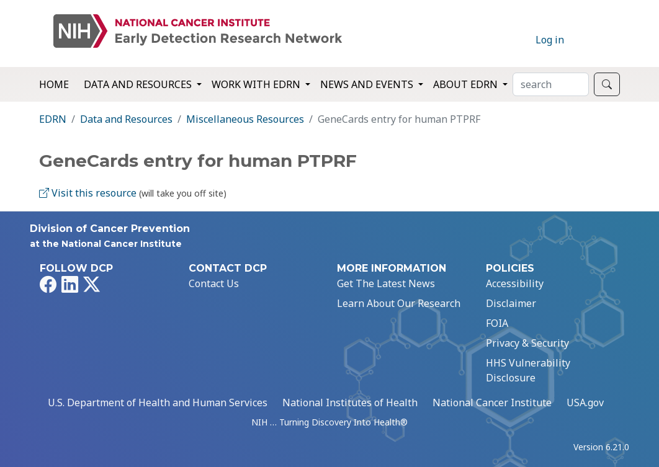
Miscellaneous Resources (245, 119)
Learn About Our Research (398, 303)
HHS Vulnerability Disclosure (528, 370)
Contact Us (214, 283)
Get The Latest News (386, 283)
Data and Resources (126, 119)
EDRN (52, 119)
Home (54, 84)
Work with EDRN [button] (257, 84)
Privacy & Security (527, 343)
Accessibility (515, 283)
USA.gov (585, 402)
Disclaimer (511, 303)
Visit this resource (88, 193)
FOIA (497, 323)
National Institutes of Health (350, 402)
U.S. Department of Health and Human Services (157, 402)
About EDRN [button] (466, 84)
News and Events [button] (368, 84)
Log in (550, 40)
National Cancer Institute (492, 402)
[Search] (551, 84)
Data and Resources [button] (139, 84)
